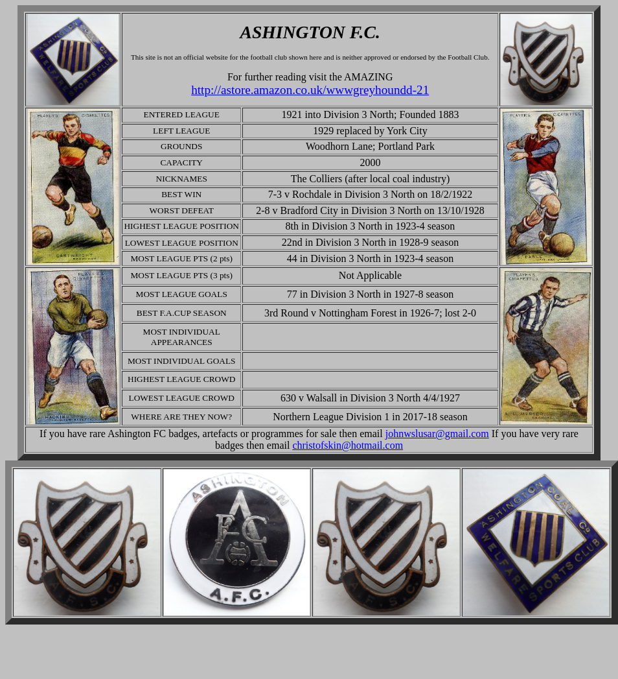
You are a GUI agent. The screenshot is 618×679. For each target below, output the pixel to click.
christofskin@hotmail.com (347, 445)
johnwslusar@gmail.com (437, 433)
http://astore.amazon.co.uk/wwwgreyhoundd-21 (310, 90)
